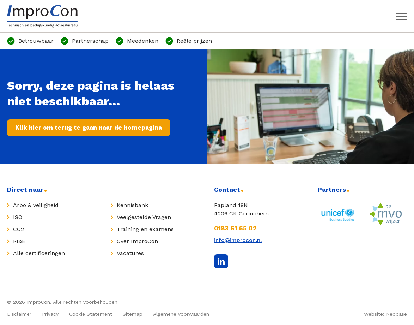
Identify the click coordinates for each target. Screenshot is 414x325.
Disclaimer (19, 314)
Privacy (50, 314)
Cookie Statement (90, 314)
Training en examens (145, 229)
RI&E (19, 241)
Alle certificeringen (39, 253)
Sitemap (132, 314)
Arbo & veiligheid (36, 205)
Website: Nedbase (385, 314)
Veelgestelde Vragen (144, 217)
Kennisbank (132, 205)
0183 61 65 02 (235, 228)
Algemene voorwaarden (181, 314)
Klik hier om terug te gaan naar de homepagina (90, 127)
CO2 (18, 229)
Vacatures (130, 253)
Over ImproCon (137, 241)
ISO (17, 217)
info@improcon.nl (238, 240)
